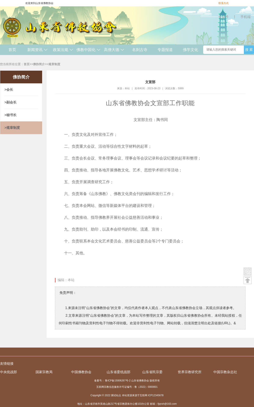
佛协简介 (39, 64)
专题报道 (165, 50)
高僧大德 (114, 50)
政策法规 (63, 50)
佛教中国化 (88, 50)
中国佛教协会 (81, 372)
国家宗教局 (44, 372)
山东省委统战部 (118, 372)
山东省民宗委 (152, 372)
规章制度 (54, 64)
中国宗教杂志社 (225, 372)
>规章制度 (12, 127)
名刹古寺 (139, 50)
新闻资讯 (37, 50)
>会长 (8, 89)
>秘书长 (10, 115)
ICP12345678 (155, 395)
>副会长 (10, 102)
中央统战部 (8, 372)
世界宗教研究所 (190, 372)
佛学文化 (190, 50)
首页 (12, 50)
